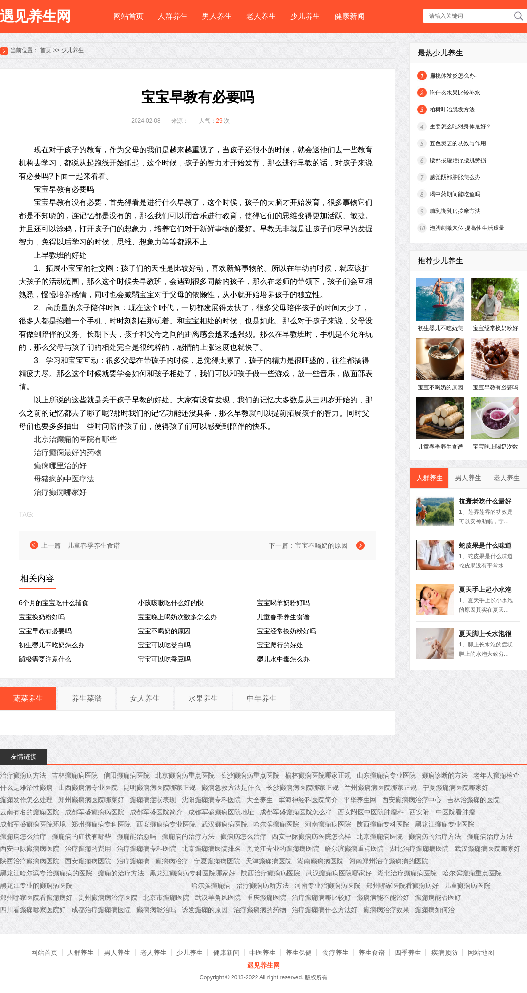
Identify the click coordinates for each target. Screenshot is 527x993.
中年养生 (262, 698)
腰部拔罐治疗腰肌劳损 (458, 160)
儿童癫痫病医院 (467, 885)
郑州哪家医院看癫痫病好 (402, 885)
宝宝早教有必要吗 (45, 631)
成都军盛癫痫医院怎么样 (296, 812)
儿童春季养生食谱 (93, 545)
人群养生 (173, 16)
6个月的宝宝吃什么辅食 (53, 603)
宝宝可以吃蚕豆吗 (164, 659)
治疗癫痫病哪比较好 (321, 897)
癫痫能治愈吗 (136, 836)
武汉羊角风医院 (218, 897)
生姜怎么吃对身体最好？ (461, 126)
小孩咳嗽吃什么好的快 (171, 603)
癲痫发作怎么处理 (26, 800)
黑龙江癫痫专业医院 (444, 824)
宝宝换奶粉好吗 (42, 617)
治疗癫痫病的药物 (259, 910)
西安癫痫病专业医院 (166, 824)
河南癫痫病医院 (328, 824)
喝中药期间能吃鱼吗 (455, 194)
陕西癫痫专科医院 (383, 824)
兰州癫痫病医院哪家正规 (380, 787)
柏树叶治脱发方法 (452, 109)
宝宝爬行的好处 (280, 645)
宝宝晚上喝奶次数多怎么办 (177, 617)
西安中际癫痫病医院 (29, 848)
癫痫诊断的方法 (445, 775)
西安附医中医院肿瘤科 (371, 812)
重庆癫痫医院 (266, 897)
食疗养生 (335, 952)
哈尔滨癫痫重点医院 (354, 848)
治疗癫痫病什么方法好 (325, 910)
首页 (45, 50)
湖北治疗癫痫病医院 (419, 848)
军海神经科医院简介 (308, 800)
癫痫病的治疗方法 (188, 836)
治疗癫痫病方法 (23, 775)
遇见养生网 (35, 16)
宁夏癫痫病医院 (217, 861)
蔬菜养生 (28, 698)
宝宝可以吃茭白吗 (164, 645)
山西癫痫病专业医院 (88, 787)
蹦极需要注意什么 (45, 659)
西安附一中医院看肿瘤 (442, 812)
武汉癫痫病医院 (224, 824)
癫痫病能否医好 (438, 897)
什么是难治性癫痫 (26, 787)
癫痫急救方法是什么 (231, 787)
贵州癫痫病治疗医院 (107, 897)
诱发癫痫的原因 (205, 910)
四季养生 (408, 952)
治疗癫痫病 (133, 861)
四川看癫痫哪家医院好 (33, 910)
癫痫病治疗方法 (490, 836)
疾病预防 (444, 952)
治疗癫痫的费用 (88, 848)
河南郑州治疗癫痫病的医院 (388, 861)
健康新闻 (350, 16)
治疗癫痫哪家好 (60, 492)
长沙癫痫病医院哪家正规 (302, 787)
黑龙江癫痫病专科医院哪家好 (192, 873)
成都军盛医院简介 (156, 812)
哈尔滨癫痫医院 (276, 824)
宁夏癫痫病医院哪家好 (455, 787)
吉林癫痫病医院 (75, 775)
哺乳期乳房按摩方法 (455, 211)
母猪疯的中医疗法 (64, 479)
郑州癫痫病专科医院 (101, 824)
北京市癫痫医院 (166, 897)
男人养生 (217, 16)
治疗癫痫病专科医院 (146, 848)
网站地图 (481, 952)
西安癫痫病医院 (88, 861)
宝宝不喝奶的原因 (321, 545)
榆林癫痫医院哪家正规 (318, 775)
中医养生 (262, 952)
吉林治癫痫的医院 (473, 800)
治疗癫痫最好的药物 (68, 453)
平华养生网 (359, 800)
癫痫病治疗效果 (386, 910)
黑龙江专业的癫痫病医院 (283, 848)
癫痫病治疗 (171, 861)
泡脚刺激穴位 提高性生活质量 (467, 228)
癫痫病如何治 (435, 910)
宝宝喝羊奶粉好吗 (283, 603)
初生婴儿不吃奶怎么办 (52, 645)
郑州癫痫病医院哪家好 (91, 800)
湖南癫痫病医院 (320, 861)
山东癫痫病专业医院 (386, 775)
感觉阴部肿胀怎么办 (455, 177)
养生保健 (299, 952)
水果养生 (203, 698)
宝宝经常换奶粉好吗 (286, 631)
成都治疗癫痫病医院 (101, 910)
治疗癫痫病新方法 (262, 885)
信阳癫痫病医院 (127, 775)
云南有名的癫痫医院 (29, 812)
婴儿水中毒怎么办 (283, 659)
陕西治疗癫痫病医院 (29, 861)
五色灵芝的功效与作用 (458, 143)
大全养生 (260, 800)
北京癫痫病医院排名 (211, 848)
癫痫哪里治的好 (60, 466)
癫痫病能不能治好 (383, 897)
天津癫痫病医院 (269, 861)
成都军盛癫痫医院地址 (221, 812)
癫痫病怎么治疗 (23, 836)
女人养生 (145, 698)
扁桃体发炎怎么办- (453, 75)
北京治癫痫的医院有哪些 (75, 439)
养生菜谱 (87, 698)
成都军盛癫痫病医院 (94, 812)
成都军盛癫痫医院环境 (33, 824)
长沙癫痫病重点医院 (249, 775)
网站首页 (128, 16)
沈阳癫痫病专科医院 (211, 800)
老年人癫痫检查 (496, 775)
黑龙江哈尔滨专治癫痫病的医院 (46, 873)
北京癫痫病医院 (380, 836)
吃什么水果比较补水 (455, 92)
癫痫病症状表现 (153, 800)
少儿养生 (305, 16)
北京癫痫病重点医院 (185, 775)
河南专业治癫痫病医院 (327, 885)
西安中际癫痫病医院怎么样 (311, 836)
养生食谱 (372, 952)
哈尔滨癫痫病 (211, 885)
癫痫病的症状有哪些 (81, 836)
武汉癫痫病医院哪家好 (487, 848)
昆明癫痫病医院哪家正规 (159, 787)
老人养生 (261, 16)
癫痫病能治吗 (156, 910)
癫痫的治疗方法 (121, 873)
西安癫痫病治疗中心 (411, 800)
